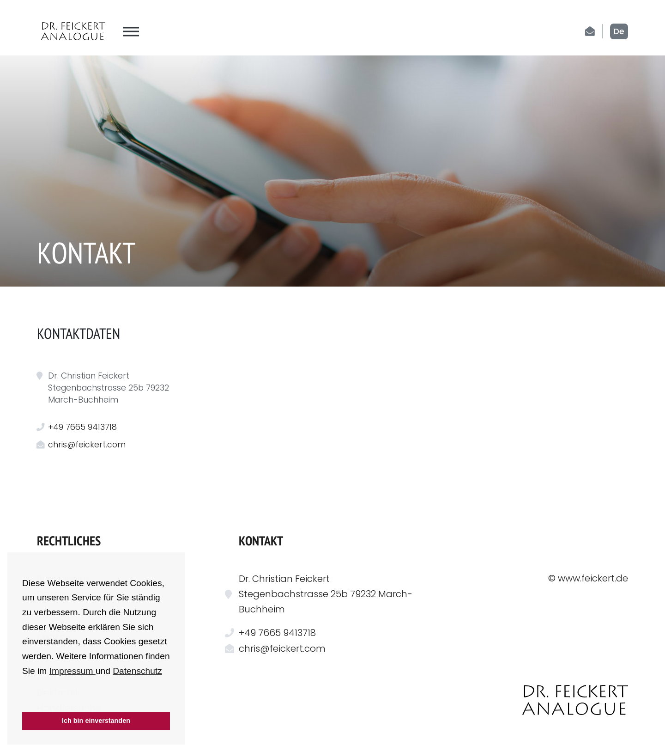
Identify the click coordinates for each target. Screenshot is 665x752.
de (619, 31)
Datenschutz (137, 671)
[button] (23, 699)
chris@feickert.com (87, 444)
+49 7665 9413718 (82, 427)
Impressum (72, 671)
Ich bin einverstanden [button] (96, 720)
